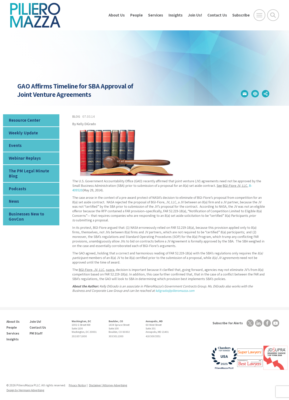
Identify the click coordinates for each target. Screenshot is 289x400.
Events (15, 147)
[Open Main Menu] (259, 15)
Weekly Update (23, 133)
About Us (116, 15)
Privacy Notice (78, 384)
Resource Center (24, 120)
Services (155, 15)
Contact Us (217, 15)
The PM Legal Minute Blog (32, 173)
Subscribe (241, 15)
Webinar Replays (24, 160)
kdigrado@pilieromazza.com (175, 290)
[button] (241, 94)
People (136, 15)
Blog (76, 116)
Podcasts (17, 186)
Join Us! (195, 15)
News (14, 199)
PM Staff (35, 332)
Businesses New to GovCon (26, 215)
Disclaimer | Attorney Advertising (111, 384)
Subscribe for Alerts (227, 323)
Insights (175, 15)
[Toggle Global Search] (273, 15)
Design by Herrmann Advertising (27, 389)
